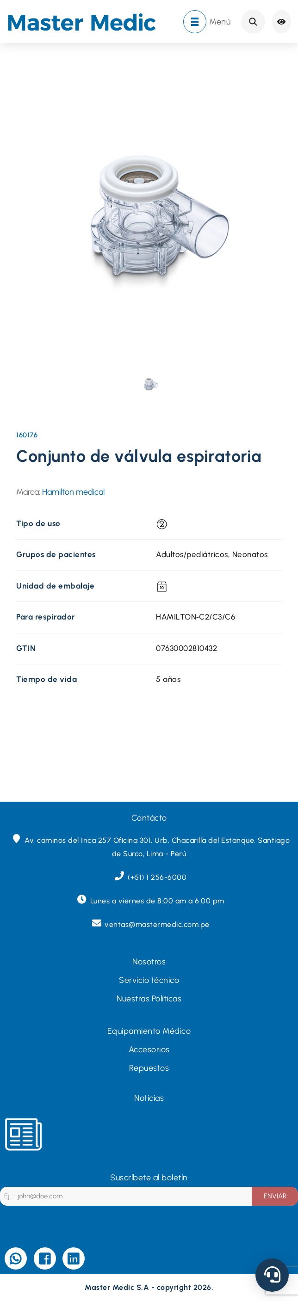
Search (253, 22)
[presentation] (150, 383)
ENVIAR (275, 1196)
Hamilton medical (73, 492)
